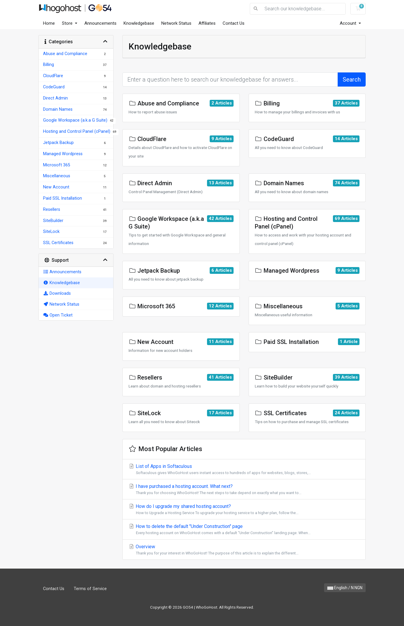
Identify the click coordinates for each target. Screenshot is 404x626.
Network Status (176, 23)
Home (49, 23)
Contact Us (233, 23)
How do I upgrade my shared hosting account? (244, 510)
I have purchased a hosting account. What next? (244, 489)
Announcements (100, 23)
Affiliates (207, 23)
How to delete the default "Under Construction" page (244, 530)
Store (68, 23)
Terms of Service (90, 588)
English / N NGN (344, 587)
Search (352, 79)
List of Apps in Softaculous (244, 469)
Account (348, 23)
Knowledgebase (139, 23)
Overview (244, 550)
